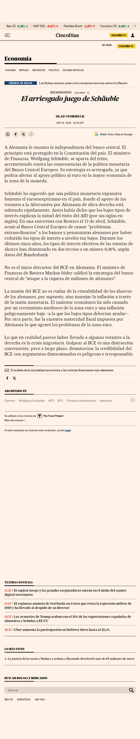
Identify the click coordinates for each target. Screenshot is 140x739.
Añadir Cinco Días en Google (116, 134)
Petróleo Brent (73, 26)
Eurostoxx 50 (108, 26)
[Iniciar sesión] (133, 35)
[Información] (88, 92)
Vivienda (10, 70)
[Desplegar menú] (7, 35)
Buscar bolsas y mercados (25, 678)
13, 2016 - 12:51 (70, 122)
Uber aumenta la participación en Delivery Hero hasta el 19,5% (62, 630)
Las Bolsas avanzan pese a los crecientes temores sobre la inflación (83, 83)
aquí (68, 430)
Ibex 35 (11, 26)
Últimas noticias (73, 70)
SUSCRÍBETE (118, 35)
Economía (18, 59)
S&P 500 (39, 26)
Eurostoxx (23, 699)
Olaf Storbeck (70, 116)
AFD (51, 400)
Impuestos (38, 70)
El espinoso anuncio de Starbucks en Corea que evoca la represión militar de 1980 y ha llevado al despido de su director (68, 606)
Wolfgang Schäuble (32, 400)
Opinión (9, 400)
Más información (15, 420)
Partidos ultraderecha (81, 400)
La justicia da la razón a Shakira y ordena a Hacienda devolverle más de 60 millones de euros (71, 658)
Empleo (24, 70)
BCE (60, 400)
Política (54, 70)
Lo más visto (14, 649)
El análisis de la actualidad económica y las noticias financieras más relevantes (62, 370)
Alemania (106, 400)
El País (106, 45)
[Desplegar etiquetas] (133, 400)
